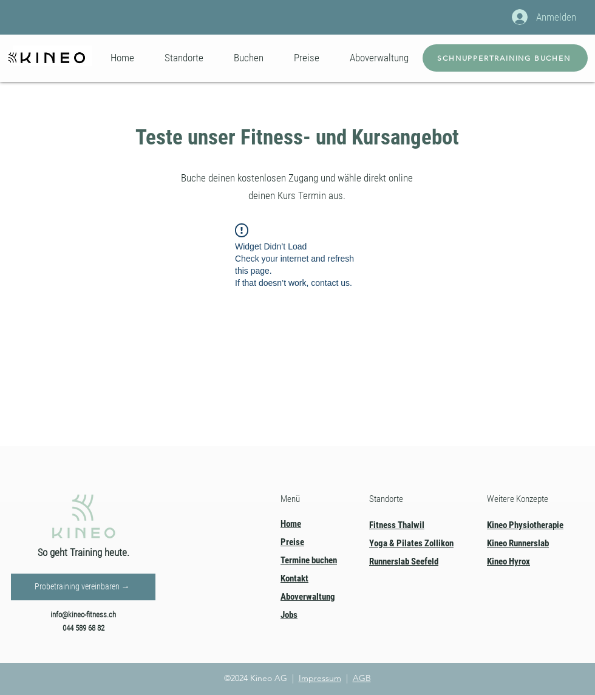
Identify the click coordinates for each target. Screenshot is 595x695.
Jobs (289, 614)
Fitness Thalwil (396, 525)
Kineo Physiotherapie (525, 525)
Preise (292, 542)
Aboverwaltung (307, 596)
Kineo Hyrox (508, 561)
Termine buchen (308, 560)
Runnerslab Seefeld (403, 561)
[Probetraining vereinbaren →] (83, 587)
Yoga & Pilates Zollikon (411, 543)
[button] (184, 58)
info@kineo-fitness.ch (83, 614)
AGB (362, 678)
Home (290, 523)
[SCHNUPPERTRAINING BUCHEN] (505, 58)
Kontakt (294, 578)
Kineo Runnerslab (518, 543)
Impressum (320, 678)
